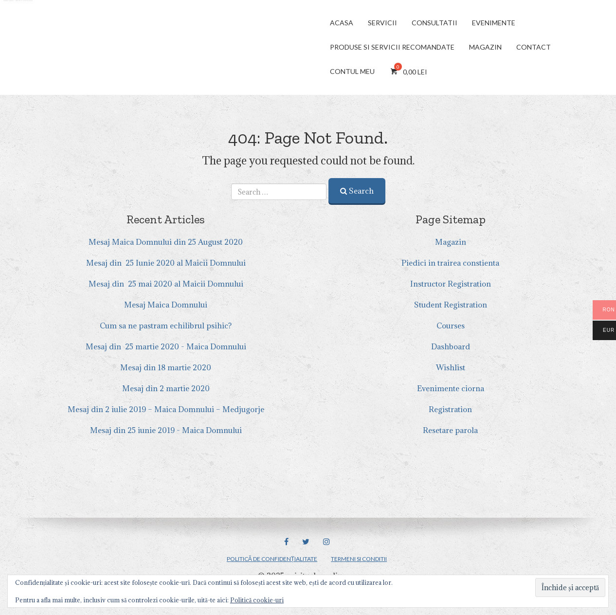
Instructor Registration (450, 284)
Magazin (485, 47)
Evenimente (493, 22)
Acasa (341, 22)
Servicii (382, 22)
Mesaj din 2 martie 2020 (166, 388)
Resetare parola (450, 430)
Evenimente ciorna (450, 388)
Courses (450, 325)
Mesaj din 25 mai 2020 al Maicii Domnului (166, 284)
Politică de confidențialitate (272, 558)
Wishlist (450, 367)
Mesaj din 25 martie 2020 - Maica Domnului (166, 346)
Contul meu (352, 71)
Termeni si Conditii (359, 558)
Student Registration (450, 304)
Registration (450, 409)
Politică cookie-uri (257, 600)
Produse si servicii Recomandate (392, 47)
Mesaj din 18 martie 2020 (165, 367)
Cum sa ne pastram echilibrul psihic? (166, 325)
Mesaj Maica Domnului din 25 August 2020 (166, 242)
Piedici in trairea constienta (450, 263)
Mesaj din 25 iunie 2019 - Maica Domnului (166, 430)
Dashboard (450, 346)
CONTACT (533, 47)
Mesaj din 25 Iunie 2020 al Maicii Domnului (166, 263)
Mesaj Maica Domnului (165, 304)
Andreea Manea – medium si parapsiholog (18, 0)
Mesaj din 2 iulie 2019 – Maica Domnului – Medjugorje (166, 409)
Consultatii (434, 22)
